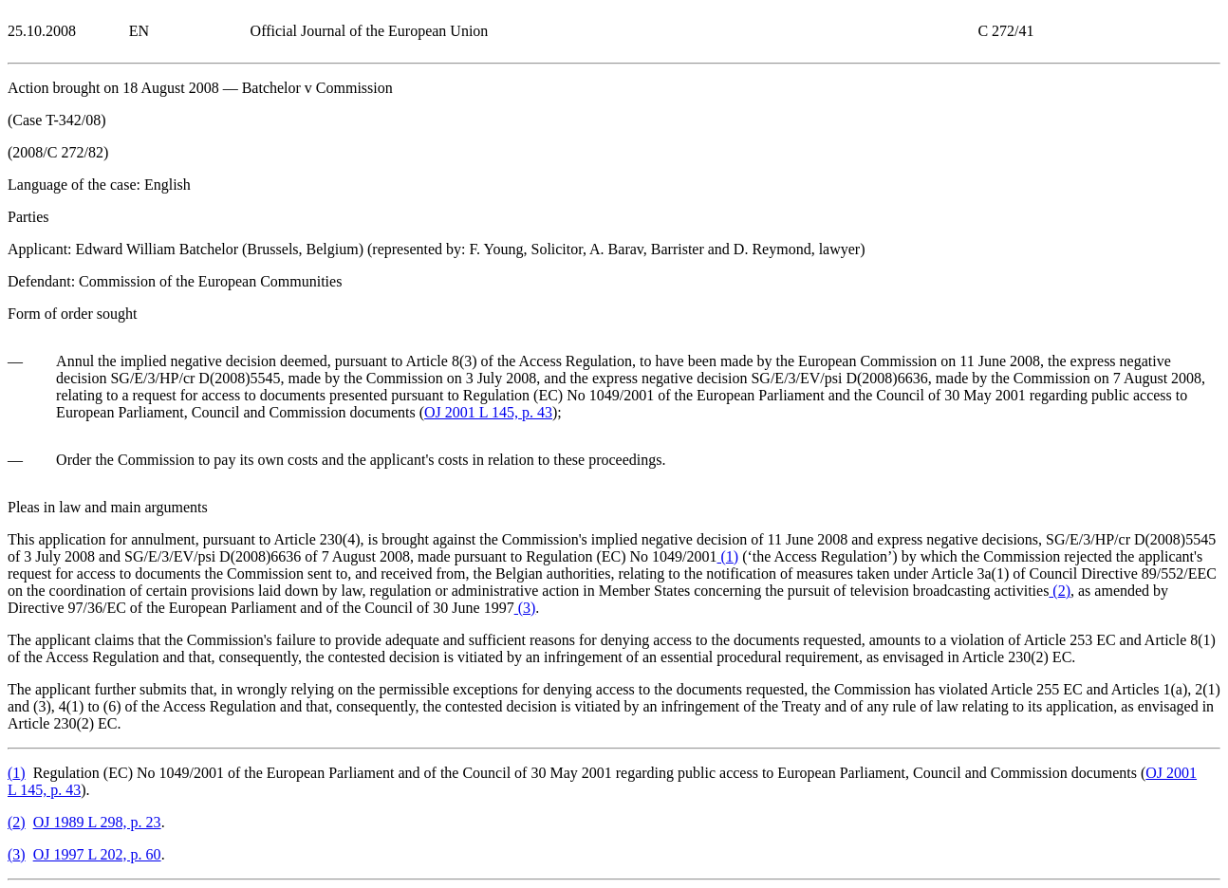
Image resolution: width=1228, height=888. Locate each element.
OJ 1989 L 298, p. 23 (97, 822)
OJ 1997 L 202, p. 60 (97, 854)
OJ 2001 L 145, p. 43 (488, 412)
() (728, 556)
